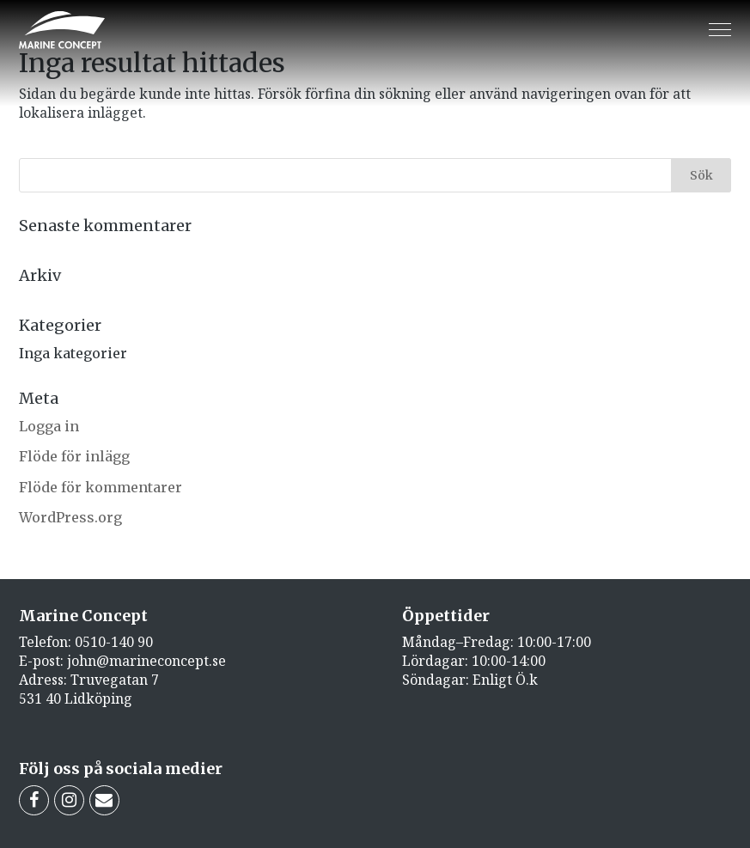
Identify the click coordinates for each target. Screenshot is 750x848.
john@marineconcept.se (146, 660)
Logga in (49, 426)
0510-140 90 (114, 641)
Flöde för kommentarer (100, 487)
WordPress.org (70, 517)
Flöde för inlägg (74, 456)
